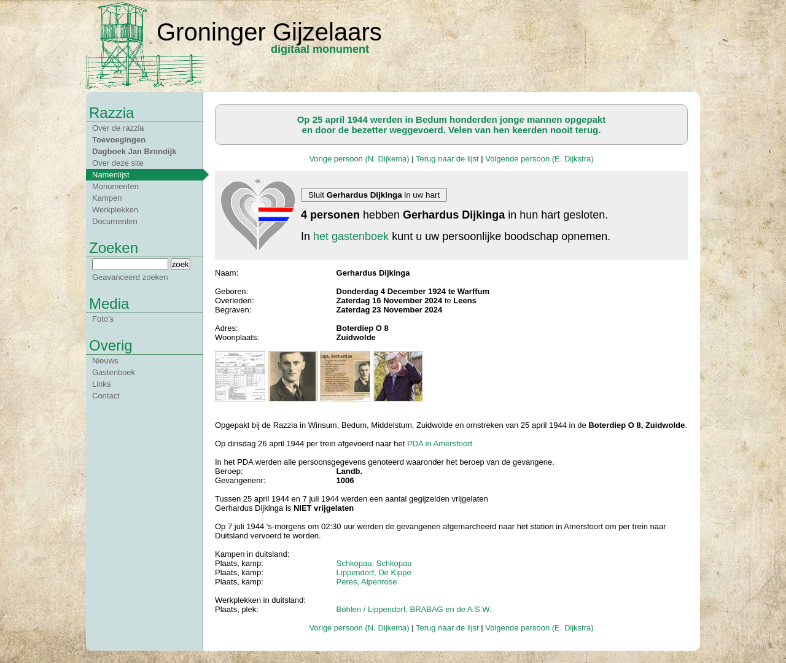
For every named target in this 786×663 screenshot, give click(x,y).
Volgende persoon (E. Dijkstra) (539, 158)
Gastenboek (113, 372)
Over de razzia (118, 128)
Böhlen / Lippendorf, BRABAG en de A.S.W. (414, 609)
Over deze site (118, 163)
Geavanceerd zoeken (130, 277)
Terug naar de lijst (447, 158)
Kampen (107, 198)
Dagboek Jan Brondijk (134, 151)
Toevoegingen (119, 139)
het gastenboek (351, 236)
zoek (180, 264)
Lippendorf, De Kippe (374, 572)
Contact (106, 395)
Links (101, 384)
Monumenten (115, 186)
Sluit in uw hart (374, 195)
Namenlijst (111, 174)
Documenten (115, 221)
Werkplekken (115, 209)
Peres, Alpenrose (367, 581)
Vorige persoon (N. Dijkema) (359, 158)
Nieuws (105, 360)
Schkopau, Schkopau (374, 563)
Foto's (103, 319)
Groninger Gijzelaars (269, 31)
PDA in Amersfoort (439, 443)
